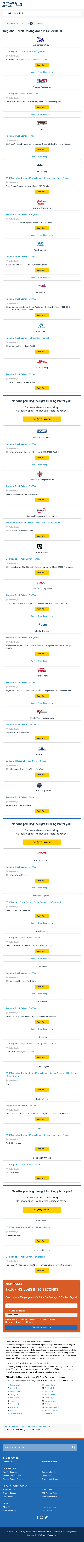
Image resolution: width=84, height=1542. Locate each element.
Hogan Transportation (42, 437)
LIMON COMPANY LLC (42, 1158)
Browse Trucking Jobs (12, 1476)
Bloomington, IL (51, 1411)
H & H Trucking (42, 552)
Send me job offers (41, 1327)
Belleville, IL (49, 1404)
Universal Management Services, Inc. (42, 516)
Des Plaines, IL (15, 1398)
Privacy (10, 1532)
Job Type (27, 23)
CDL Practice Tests (49, 1493)
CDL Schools (8, 1497)
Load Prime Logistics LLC (42, 896)
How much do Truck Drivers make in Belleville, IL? (27, 1363)
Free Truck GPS (9, 1490)
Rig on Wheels (42, 966)
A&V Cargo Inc (42, 931)
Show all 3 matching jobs (42, 114)
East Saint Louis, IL (52, 1407)
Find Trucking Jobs (10, 1472)
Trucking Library (9, 1493)
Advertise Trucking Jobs (51, 1462)
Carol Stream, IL (16, 1391)
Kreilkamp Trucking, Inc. (42, 208)
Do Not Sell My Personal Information (28, 1532)
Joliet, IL (13, 1411)
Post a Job (46, 1476)
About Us (6, 1507)
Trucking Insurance (49, 1497)
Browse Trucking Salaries (13, 1479)
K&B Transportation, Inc (42, 45)
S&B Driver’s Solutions (42, 1129)
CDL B (19, 1322)
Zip (6, 1302)
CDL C (29, 1322)
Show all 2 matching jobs (42, 72)
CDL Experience (11, 23)
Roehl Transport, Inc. (42, 860)
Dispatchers (47, 1511)
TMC (42, 129)
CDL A (8, 1322)
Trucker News (47, 1490)
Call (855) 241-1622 (42, 419)
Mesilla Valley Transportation (42, 718)
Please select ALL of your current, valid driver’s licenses (30, 1319)
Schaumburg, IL (51, 1395)
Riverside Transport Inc (42, 87)
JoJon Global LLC (42, 1221)
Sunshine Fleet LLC (42, 1250)
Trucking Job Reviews (51, 1479)
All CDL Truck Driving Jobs (15, 1426)
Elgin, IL (12, 1401)
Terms (46, 1532)
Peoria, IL (48, 1414)
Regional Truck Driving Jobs (39, 1426)
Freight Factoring (49, 1507)
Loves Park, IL (50, 1401)
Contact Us (7, 1462)
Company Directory (50, 1472)
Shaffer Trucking (42, 631)
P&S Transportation (42, 250)
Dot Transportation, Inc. (42, 331)
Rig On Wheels (42, 1099)
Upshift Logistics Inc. (42, 1037)
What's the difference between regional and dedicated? (29, 1341)
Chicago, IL (14, 1395)
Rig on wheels (42, 1002)
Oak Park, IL (49, 1388)
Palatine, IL (49, 1391)
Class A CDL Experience (15, 1311)
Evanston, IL (14, 1404)
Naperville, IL (50, 1385)
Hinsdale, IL (14, 1407)
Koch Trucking (42, 368)
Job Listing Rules (69, 1532)
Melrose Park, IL (16, 1414)
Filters (39, 23)
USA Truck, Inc (42, 754)
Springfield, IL (15, 1385)
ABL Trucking (42, 172)
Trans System (42, 676)
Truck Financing (9, 1511)
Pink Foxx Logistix (42, 1067)
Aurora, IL (13, 1388)
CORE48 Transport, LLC (42, 791)
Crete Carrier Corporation (42, 589)
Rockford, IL (49, 1398)
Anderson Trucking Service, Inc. (42, 480)
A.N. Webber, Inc (42, 292)
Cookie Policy (55, 1532)
